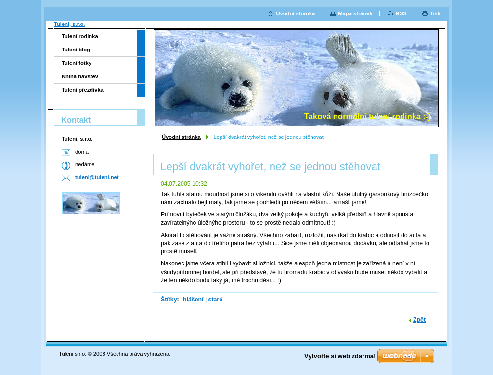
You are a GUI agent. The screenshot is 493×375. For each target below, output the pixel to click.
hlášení (193, 299)
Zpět (419, 319)
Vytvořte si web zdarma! (340, 356)
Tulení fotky (76, 63)
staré (215, 299)
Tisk (435, 13)
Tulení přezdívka (83, 90)
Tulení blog (76, 49)
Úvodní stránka (181, 137)
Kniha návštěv (80, 76)
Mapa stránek (355, 13)
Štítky (169, 299)
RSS (401, 13)
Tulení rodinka (80, 36)
